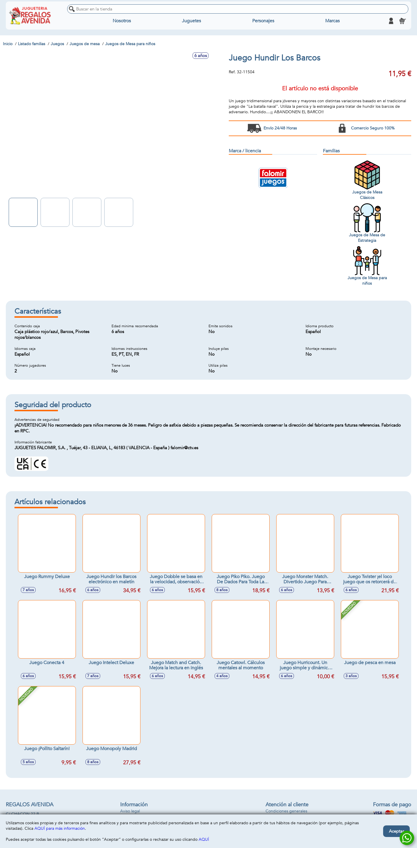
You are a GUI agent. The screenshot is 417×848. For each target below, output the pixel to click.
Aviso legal (130, 811)
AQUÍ (204, 839)
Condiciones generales (286, 811)
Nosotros (122, 21)
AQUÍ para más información (59, 828)
